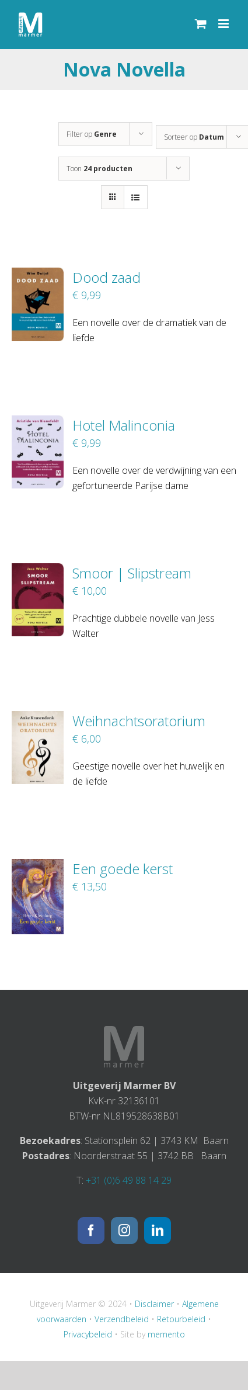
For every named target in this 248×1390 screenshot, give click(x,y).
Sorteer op (194, 137)
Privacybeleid (88, 1334)
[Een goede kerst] (38, 866)
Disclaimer (154, 1303)
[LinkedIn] (157, 1230)
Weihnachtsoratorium (138, 720)
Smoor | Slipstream (131, 573)
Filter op (92, 134)
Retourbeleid (181, 1319)
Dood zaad (106, 277)
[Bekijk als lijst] (135, 197)
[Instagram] (124, 1230)
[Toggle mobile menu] (224, 24)
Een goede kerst (122, 868)
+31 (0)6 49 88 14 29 (129, 1180)
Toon (99, 169)
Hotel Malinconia (123, 425)
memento (166, 1334)
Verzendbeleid (122, 1319)
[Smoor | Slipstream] (38, 570)
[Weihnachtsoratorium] (38, 718)
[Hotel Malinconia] (38, 423)
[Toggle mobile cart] (201, 24)
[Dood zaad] (38, 275)
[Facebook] (91, 1230)
